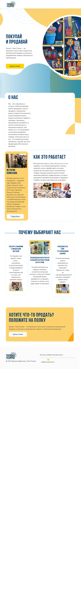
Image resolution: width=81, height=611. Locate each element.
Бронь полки (15, 66)
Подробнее (15, 216)
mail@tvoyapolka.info (48, 362)
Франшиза (59, 355)
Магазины (52, 355)
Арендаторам (44, 355)
